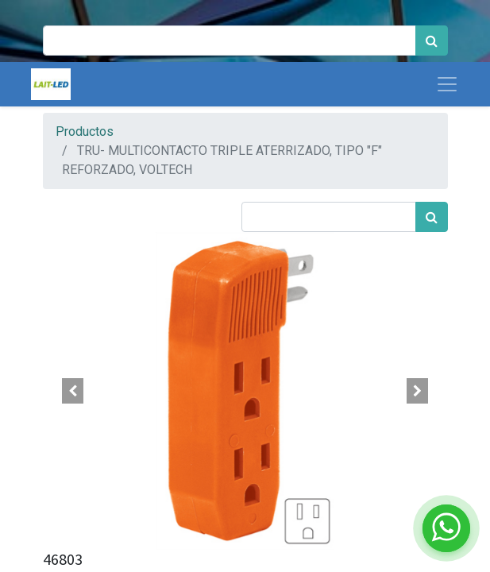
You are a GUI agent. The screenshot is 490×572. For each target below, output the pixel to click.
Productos (85, 131)
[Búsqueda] (431, 40)
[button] (73, 391)
